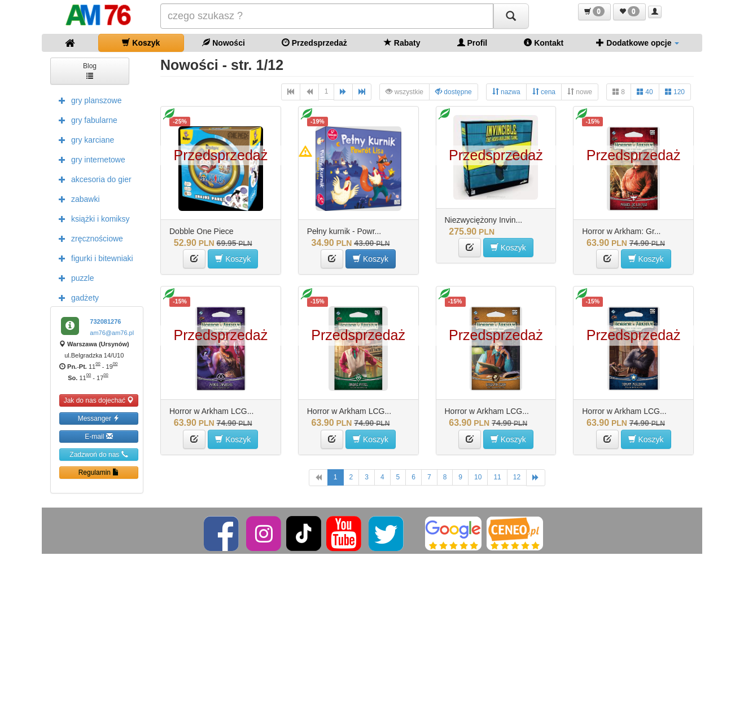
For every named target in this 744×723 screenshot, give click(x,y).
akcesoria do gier (92, 179)
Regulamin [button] (99, 472)
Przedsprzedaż (314, 42)
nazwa (506, 91)
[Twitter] (387, 533)
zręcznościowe (88, 238)
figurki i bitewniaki (93, 258)
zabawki (76, 198)
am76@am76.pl (112, 332)
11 (497, 477)
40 (645, 91)
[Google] (453, 533)
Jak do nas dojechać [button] (99, 400)
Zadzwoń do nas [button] (98, 454)
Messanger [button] (99, 418)
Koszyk (141, 42)
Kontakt (543, 42)
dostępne (453, 91)
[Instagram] (264, 533)
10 (478, 477)
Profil (472, 42)
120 (675, 91)
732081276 (105, 321)
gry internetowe (89, 159)
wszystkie (404, 91)
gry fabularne (85, 119)
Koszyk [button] (233, 258)
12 (516, 477)
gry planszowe (87, 100)
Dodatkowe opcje (637, 42)
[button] (594, 11)
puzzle (73, 277)
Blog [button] (90, 70)
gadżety (76, 297)
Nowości (223, 42)
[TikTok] (303, 533)
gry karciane (83, 139)
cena (543, 91)
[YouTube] (344, 533)
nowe (579, 91)
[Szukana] (326, 16)
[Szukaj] (510, 16)
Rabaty (402, 42)
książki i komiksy (91, 218)
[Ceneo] (515, 533)
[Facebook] (222, 533)
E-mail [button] (98, 436)
